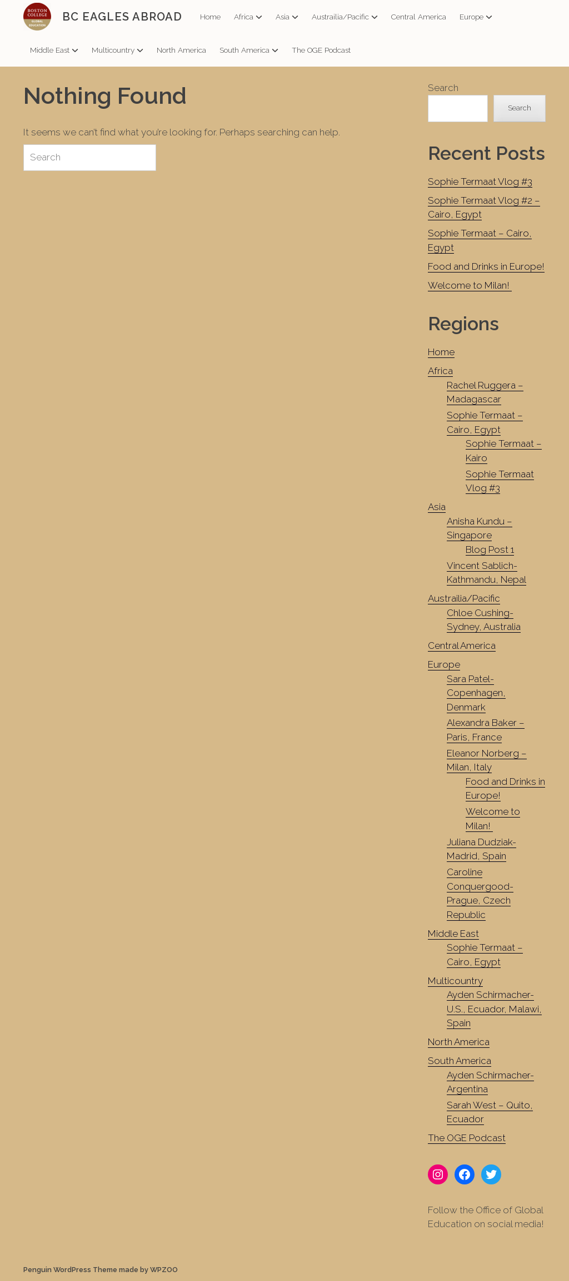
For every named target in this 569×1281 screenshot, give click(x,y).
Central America (418, 16)
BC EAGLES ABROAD (122, 16)
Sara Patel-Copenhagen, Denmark (476, 693)
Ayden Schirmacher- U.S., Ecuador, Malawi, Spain (494, 1008)
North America (181, 50)
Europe (476, 16)
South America (248, 50)
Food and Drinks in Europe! (486, 266)
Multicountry (117, 50)
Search (443, 87)
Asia (287, 16)
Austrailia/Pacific (345, 16)
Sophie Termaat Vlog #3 (480, 181)
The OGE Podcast (321, 50)
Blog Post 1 (490, 549)
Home (210, 16)
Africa (248, 16)
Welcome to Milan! (470, 285)
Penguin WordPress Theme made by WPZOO (100, 1269)
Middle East (54, 50)
